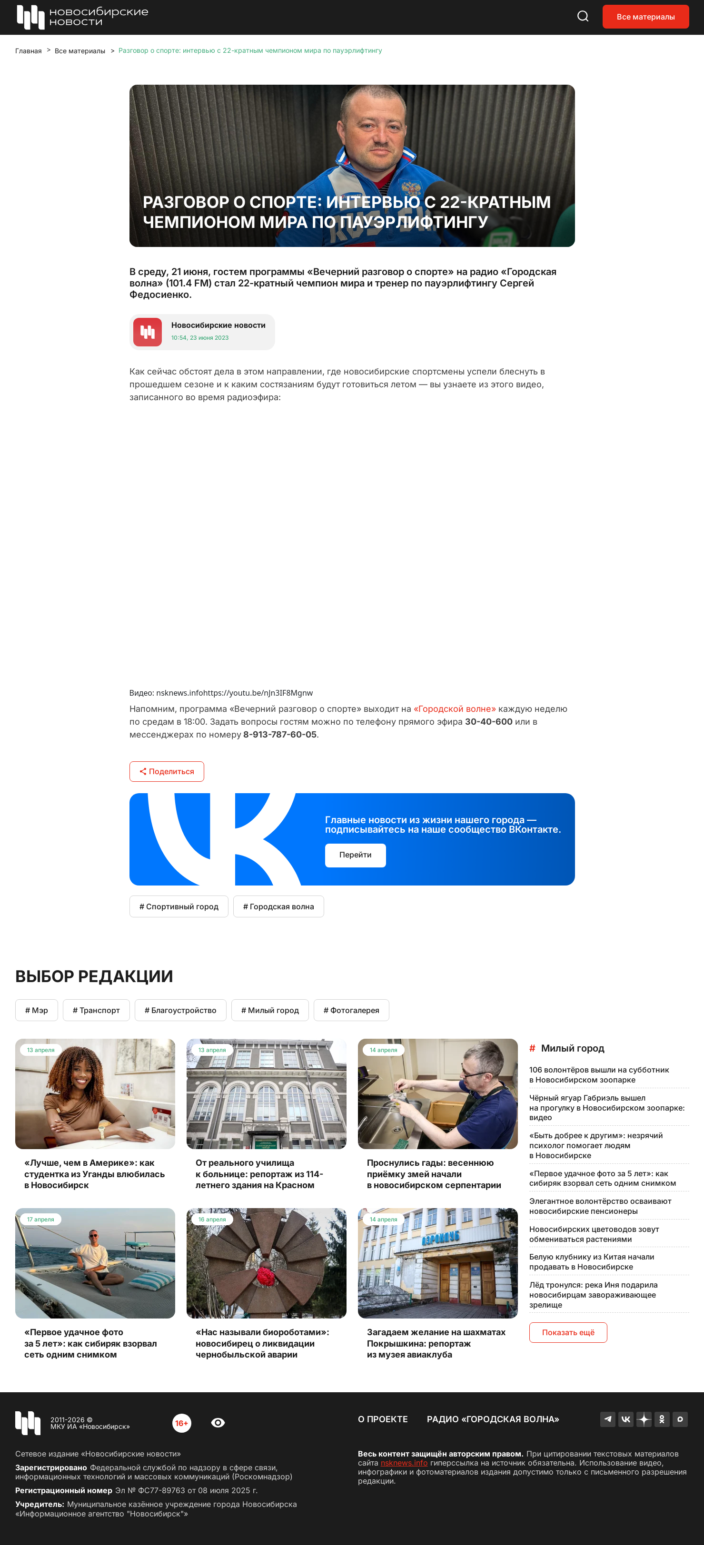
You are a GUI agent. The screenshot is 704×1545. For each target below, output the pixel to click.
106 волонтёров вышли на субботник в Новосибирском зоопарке (599, 1074)
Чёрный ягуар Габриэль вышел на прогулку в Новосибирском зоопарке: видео (607, 1107)
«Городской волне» (455, 709)
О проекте (383, 1419)
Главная (28, 51)
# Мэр (36, 1010)
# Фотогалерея (351, 1010)
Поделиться (166, 771)
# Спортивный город (178, 906)
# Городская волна (278, 906)
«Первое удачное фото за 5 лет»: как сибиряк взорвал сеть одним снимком (602, 1178)
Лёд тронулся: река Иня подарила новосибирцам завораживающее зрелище (593, 1294)
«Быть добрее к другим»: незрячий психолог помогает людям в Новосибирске (596, 1145)
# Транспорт (96, 1010)
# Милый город (270, 1010)
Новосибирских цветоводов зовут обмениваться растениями (594, 1234)
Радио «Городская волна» (493, 1419)
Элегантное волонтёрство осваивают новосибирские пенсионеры (600, 1206)
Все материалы (646, 16)
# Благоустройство (181, 1010)
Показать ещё (568, 1332)
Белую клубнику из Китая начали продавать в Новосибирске (591, 1261)
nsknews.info (404, 1462)
